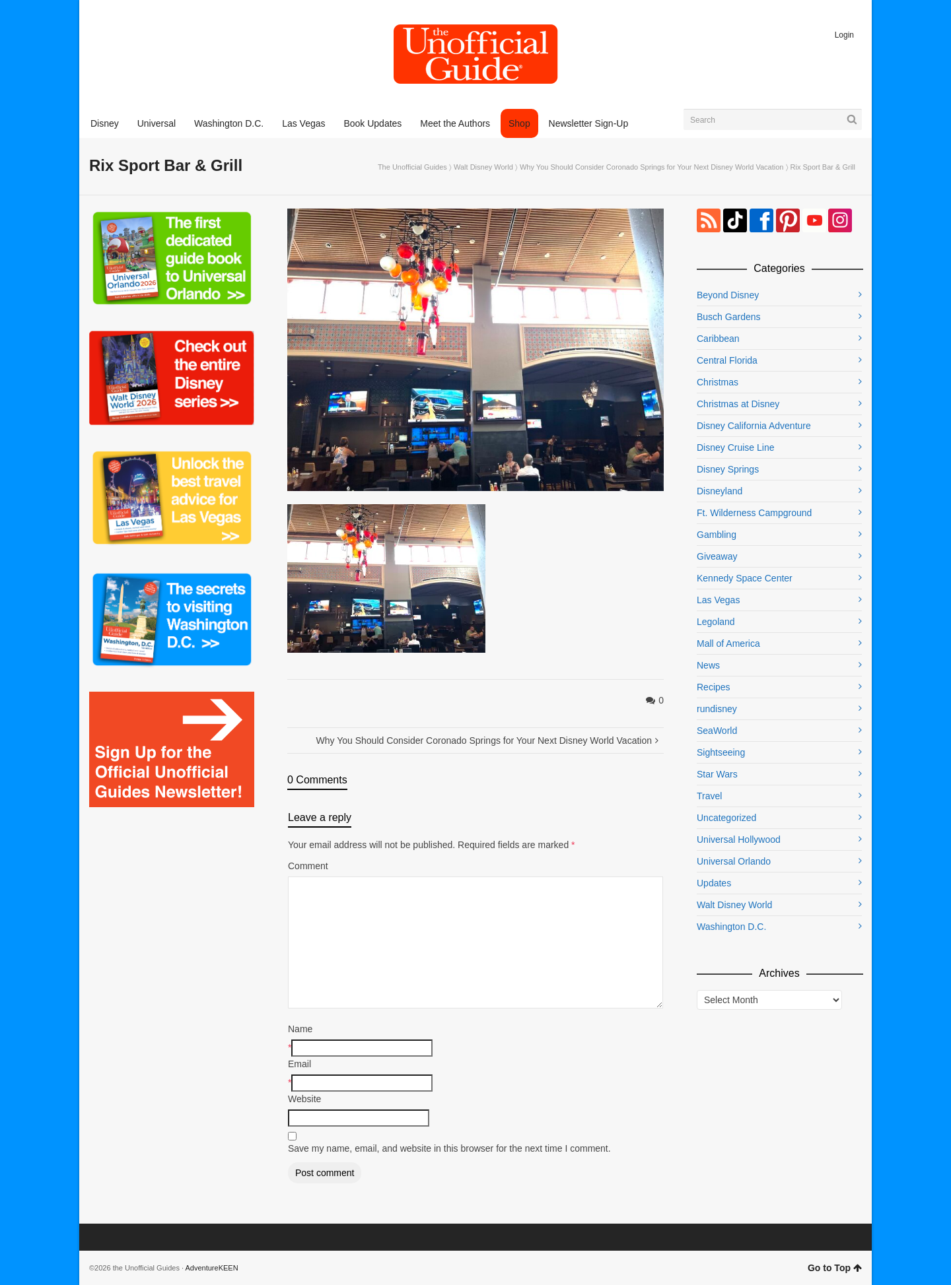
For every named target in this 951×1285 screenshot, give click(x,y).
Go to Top (835, 1268)
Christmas (717, 382)
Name (300, 1029)
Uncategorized (726, 817)
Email (299, 1064)
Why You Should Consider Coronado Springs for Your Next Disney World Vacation (652, 167)
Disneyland (719, 491)
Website (304, 1099)
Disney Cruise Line (736, 447)
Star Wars (717, 774)
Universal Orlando (734, 861)
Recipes (713, 687)
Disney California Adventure (754, 425)
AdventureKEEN (212, 1268)
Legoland (716, 621)
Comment (308, 866)
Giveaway (717, 556)
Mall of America (728, 643)
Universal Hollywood (739, 839)
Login (844, 35)
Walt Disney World (483, 167)
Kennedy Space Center (744, 578)
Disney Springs (728, 469)
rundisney (717, 709)
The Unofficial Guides (412, 167)
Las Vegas (718, 600)
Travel (709, 796)
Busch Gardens (729, 317)
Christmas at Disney (738, 404)
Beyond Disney (728, 295)
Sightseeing (721, 752)
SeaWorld (717, 730)
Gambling (716, 534)
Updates (714, 883)
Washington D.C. (731, 926)
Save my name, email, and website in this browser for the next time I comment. (449, 1148)
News (708, 665)
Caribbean (718, 338)
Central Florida (727, 360)
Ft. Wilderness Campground (754, 513)
